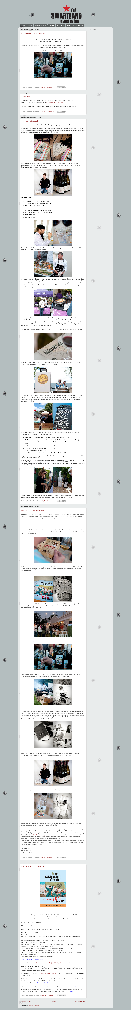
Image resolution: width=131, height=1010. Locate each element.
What (30, 25)
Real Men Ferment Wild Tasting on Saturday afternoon (48, 963)
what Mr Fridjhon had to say (37, 835)
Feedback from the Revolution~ (33, 510)
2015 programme (40, 25)
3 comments (50, 87)
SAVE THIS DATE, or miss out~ (33, 33)
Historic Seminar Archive (75, 25)
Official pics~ (26, 97)
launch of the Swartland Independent (47, 973)
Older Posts (80, 1001)
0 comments (50, 501)
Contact (51, 25)
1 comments (50, 111)
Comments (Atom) (34, 1005)
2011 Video (60, 25)
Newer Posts (26, 1001)
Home (23, 25)
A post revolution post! (29, 121)
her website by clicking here (54, 102)
